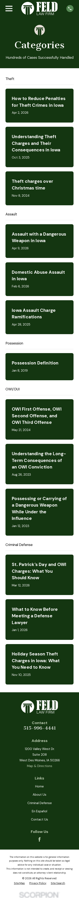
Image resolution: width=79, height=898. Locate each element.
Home (39, 786)
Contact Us (39, 819)
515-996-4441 (39, 728)
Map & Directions (39, 766)
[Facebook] (39, 839)
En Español (39, 811)
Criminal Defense (39, 803)
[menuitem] (19, 883)
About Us (39, 795)
